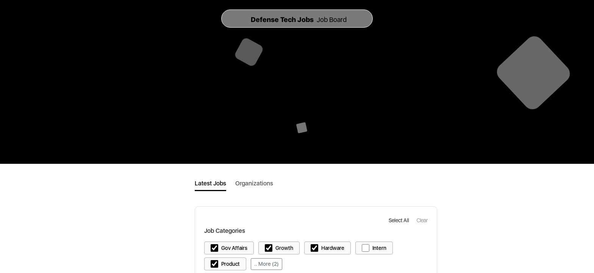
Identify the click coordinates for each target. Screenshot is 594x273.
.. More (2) (266, 264)
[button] (400, 220)
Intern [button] (379, 248)
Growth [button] (284, 248)
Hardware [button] (332, 248)
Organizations (254, 183)
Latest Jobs (210, 183)
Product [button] (230, 264)
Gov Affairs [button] (234, 248)
